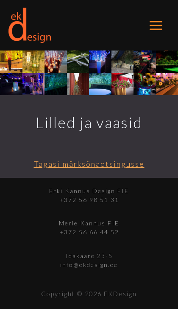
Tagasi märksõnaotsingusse (89, 164)
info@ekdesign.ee (89, 264)
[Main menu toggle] (156, 25)
